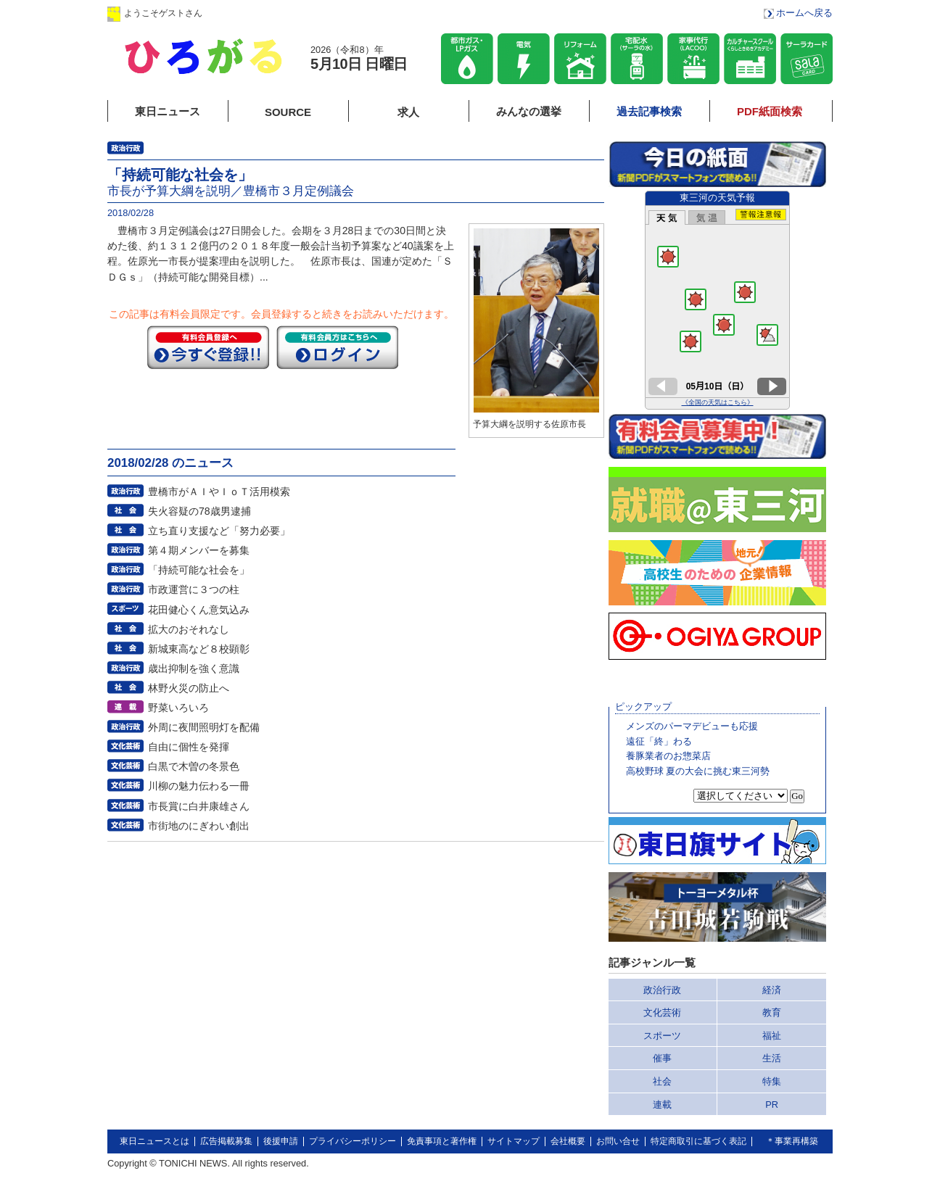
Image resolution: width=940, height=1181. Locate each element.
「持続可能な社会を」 (199, 570)
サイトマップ (513, 1141)
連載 (662, 1104)
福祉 (771, 1035)
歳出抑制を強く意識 (193, 668)
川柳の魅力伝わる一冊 (199, 786)
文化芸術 (662, 1012)
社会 (662, 1081)
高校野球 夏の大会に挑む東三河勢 (698, 771)
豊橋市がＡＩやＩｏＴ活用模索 (219, 491)
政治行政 (662, 990)
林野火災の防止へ (188, 688)
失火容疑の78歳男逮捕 (199, 511)
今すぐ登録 (208, 347)
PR (771, 1104)
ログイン (254, 12)
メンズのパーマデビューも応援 (692, 726)
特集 (771, 1081)
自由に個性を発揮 (188, 747)
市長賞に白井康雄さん (199, 806)
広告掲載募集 (226, 1141)
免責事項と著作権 (442, 1141)
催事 (662, 1058)
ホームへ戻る (804, 12)
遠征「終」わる (659, 741)
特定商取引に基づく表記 (698, 1141)
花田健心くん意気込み (199, 610)
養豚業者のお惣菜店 (668, 755)
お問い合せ (618, 1141)
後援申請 (280, 1141)
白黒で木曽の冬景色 (193, 766)
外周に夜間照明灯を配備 (204, 727)
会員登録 (346, 12)
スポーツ (662, 1035)
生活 (771, 1058)
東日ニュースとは (154, 1141)
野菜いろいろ (178, 707)
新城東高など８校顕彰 (199, 649)
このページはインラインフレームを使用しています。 (717, 300)
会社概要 (568, 1141)
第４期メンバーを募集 (199, 550)
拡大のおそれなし (188, 629)
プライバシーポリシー (352, 1141)
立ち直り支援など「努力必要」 (219, 530)
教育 (771, 1012)
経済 (771, 990)
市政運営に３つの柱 (193, 589)
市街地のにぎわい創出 (199, 826)
